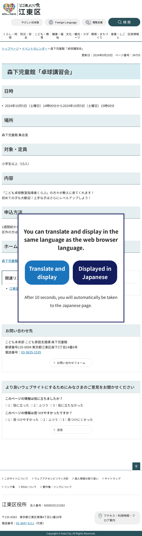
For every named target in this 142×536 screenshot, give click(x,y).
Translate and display (47, 272)
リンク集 (9, 487)
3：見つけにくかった (77, 419)
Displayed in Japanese (94, 272)
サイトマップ (113, 478)
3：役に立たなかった (68, 405)
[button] (62, 22)
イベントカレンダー (34, 48)
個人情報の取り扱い (87, 478)
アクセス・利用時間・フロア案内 (119, 517)
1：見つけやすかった (23, 419)
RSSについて (29, 487)
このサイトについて (16, 478)
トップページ (10, 48)
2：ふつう (41, 405)
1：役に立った (18, 405)
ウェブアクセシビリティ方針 (51, 478)
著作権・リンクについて (57, 487)
